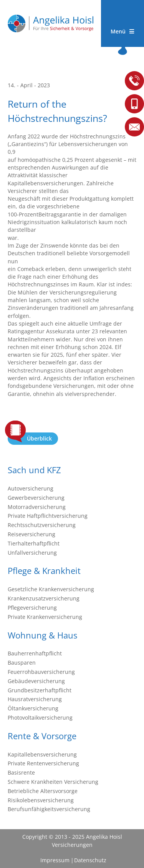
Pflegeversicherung (32, 607)
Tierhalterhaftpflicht (34, 543)
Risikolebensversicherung (41, 800)
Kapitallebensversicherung (42, 754)
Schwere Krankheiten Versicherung (53, 781)
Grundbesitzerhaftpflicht (39, 690)
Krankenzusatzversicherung (43, 598)
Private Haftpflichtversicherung (48, 515)
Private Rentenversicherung (43, 763)
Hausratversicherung (35, 699)
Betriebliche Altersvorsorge (43, 791)
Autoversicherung (30, 488)
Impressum (55, 860)
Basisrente (21, 772)
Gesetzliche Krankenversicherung (51, 589)
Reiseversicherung (31, 534)
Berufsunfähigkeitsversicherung (49, 809)
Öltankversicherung (33, 708)
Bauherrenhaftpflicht (35, 653)
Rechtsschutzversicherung (42, 525)
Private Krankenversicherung (45, 616)
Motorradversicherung (37, 506)
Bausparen (22, 662)
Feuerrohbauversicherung (41, 671)
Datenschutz (90, 860)
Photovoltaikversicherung (40, 717)
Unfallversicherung (32, 552)
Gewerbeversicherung (36, 497)
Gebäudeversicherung (36, 681)
